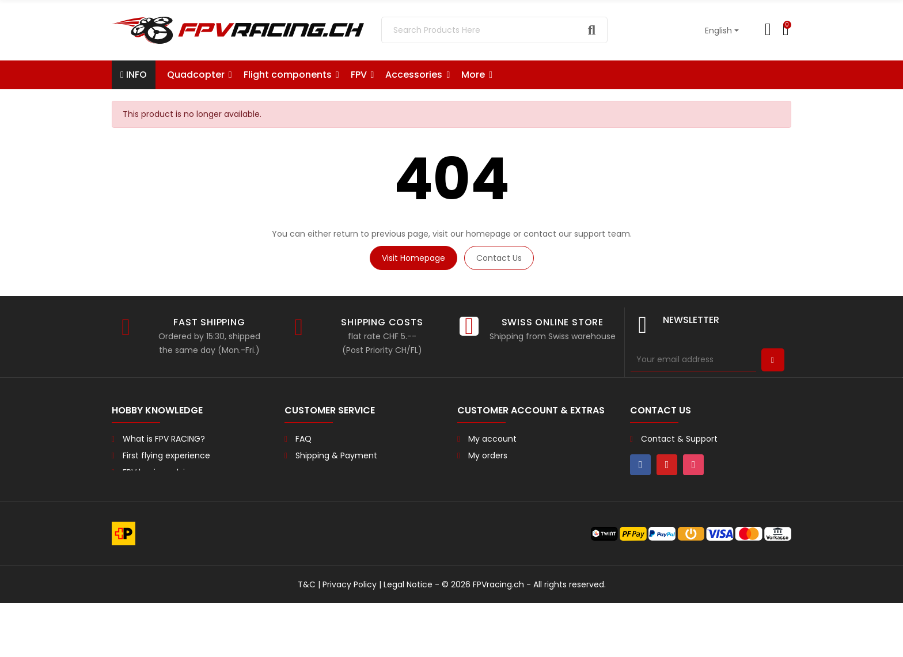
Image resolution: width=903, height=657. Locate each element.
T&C (307, 638)
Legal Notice (408, 638)
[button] (477, 74)
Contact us (499, 258)
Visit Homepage (413, 258)
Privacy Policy (349, 638)
